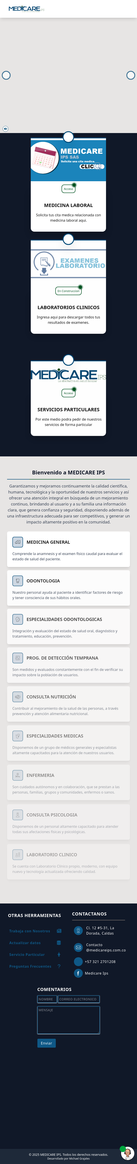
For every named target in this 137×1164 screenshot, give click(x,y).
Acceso (69, 188)
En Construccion (70, 283)
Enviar (46, 1043)
